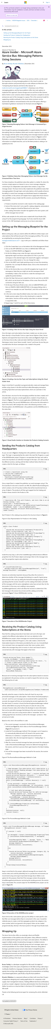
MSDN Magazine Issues (18, 20)
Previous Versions (17, 1018)
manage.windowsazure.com (10, 240)
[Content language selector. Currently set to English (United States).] (11, 1010)
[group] (25, 505)
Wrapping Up (7, 40)
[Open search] (43, 2)
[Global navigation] (1, 2)
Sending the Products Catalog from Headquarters (16, 35)
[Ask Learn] (44, 20)
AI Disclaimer (6, 1018)
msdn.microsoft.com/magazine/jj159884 (14, 88)
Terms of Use (23, 1021)
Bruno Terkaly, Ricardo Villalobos (14, 63)
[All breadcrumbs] (3, 20)
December (34, 20)
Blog (25, 1018)
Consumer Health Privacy (10, 1021)
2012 (28, 20)
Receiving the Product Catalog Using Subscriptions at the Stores (20, 37)
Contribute (33, 1018)
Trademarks (32, 1021)
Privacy (40, 1018)
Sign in (48, 2)
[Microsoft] (25, 2)
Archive (8, 20)
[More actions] (47, 20)
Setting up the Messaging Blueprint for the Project (17, 33)
